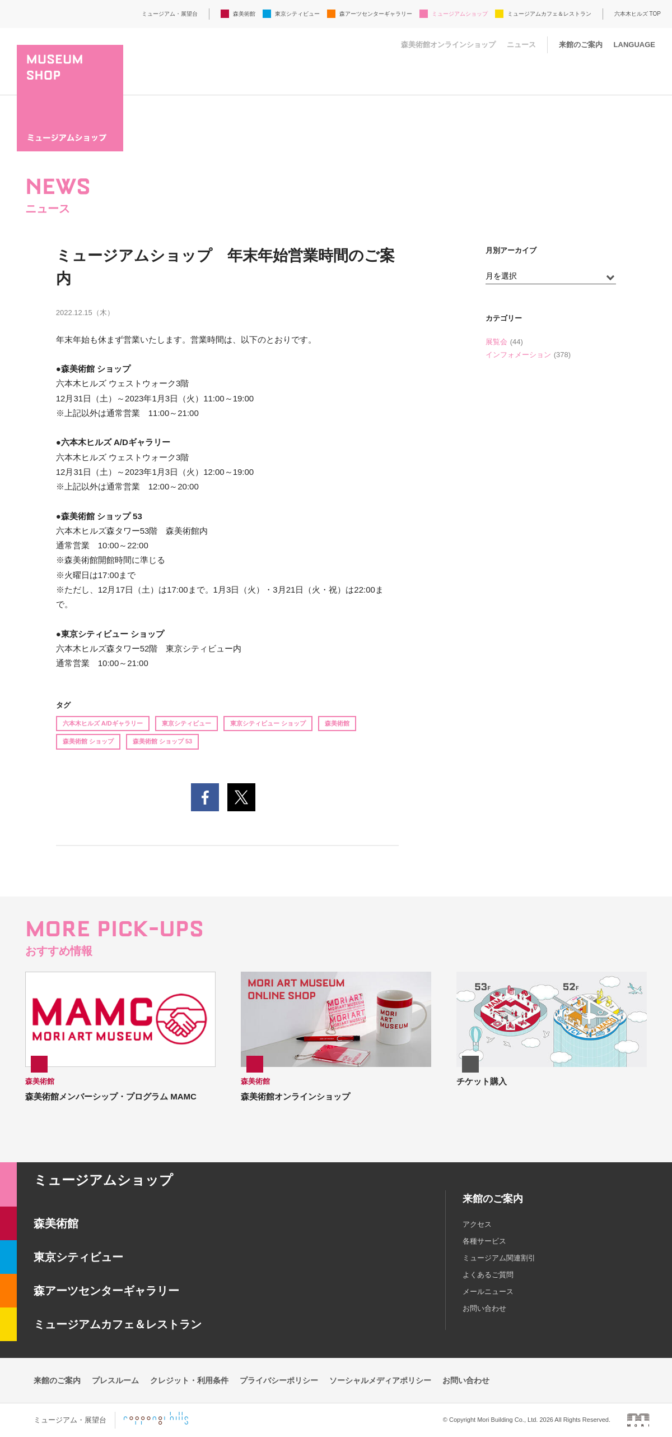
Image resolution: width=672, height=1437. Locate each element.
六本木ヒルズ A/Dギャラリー (103, 723)
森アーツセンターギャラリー (375, 14)
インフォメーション (518, 354)
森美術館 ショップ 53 (162, 741)
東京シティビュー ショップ (268, 723)
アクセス (477, 1224)
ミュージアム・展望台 (170, 14)
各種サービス (484, 1241)
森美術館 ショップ (88, 741)
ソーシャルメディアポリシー (380, 1380)
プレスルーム (115, 1380)
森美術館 (244, 14)
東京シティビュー (297, 14)
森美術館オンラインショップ (448, 44)
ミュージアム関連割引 (499, 1258)
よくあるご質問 (488, 1274)
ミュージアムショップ (460, 14)
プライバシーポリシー (279, 1380)
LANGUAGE (634, 44)
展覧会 (496, 342)
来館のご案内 (581, 44)
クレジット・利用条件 (189, 1380)
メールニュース (488, 1291)
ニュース (521, 44)
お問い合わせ (484, 1308)
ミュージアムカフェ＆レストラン (549, 14)
